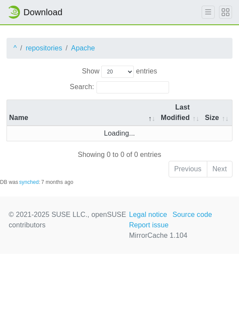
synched (29, 182)
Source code (192, 214)
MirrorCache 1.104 (158, 235)
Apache (83, 48)
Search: (119, 87)
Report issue (149, 225)
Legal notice (148, 214)
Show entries (119, 72)
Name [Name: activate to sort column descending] (18, 117)
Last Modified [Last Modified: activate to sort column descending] (175, 112)
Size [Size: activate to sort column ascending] (212, 117)
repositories (44, 48)
